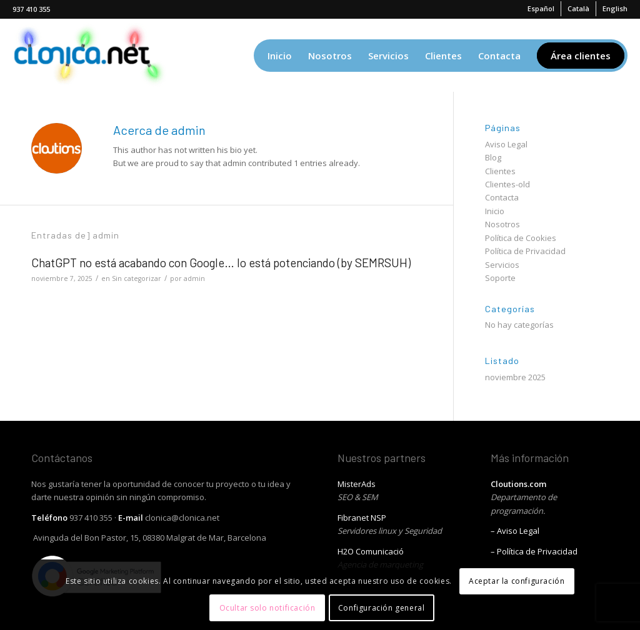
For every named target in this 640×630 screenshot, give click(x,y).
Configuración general (381, 608)
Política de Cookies (520, 238)
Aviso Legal (506, 144)
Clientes (500, 171)
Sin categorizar (136, 278)
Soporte (500, 277)
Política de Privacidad (525, 251)
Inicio (494, 211)
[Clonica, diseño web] (92, 55)
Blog (493, 157)
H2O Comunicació (371, 551)
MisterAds (357, 484)
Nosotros (502, 224)
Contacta (502, 197)
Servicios (502, 264)
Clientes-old (507, 184)
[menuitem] (541, 8)
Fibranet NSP (362, 517)
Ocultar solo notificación (267, 608)
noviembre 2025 (515, 377)
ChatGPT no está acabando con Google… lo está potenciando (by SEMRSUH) (221, 262)
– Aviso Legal (515, 530)
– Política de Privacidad (534, 551)
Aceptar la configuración (516, 581)
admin (194, 278)
